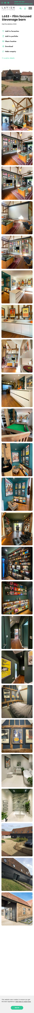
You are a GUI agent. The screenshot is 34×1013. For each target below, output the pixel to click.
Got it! (17, 1008)
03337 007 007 (19, 2)
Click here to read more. (23, 1002)
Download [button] (7, 46)
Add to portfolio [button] (10, 36)
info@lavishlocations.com (23, 4)
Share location (9, 41)
